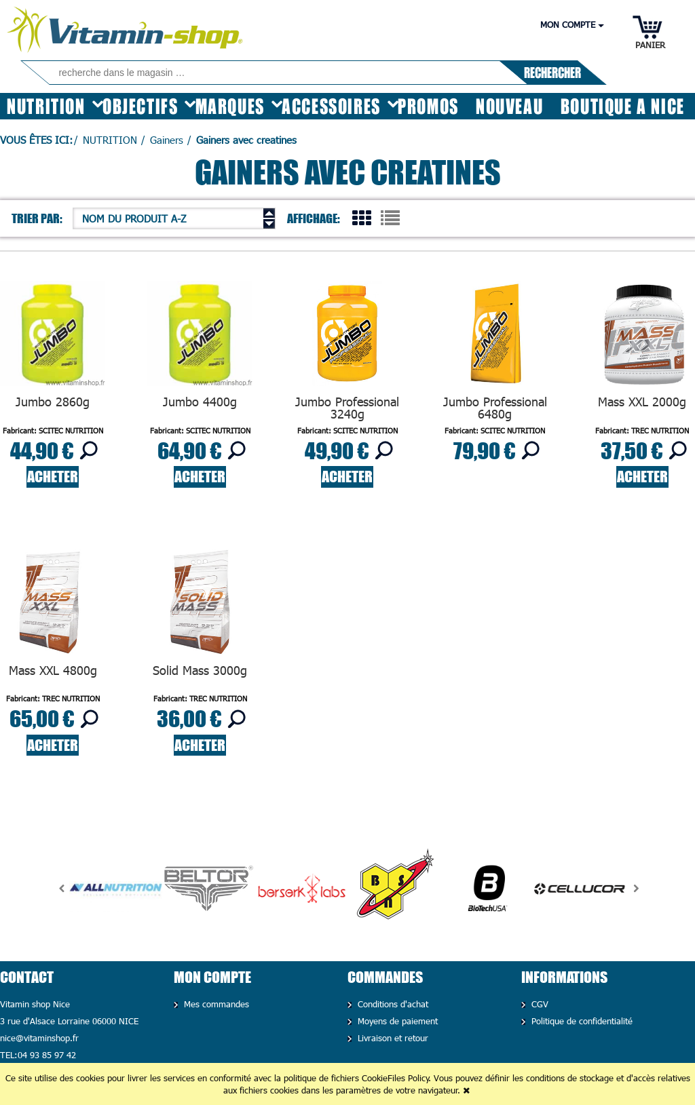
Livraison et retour (391, 1037)
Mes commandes (215, 1004)
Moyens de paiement (396, 1020)
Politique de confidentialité (580, 1020)
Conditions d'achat (391, 1004)
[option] (115, 889)
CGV (538, 1004)
